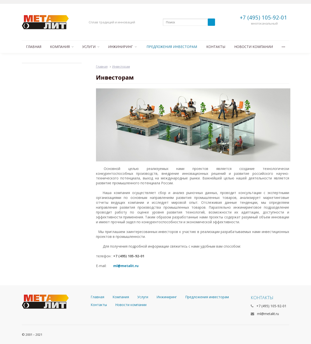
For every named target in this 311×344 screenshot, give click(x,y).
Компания (62, 46)
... (283, 45)
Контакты (215, 46)
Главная (33, 46)
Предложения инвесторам (172, 46)
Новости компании (253, 46)
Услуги (90, 46)
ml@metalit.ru (125, 265)
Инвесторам (121, 67)
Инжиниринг (122, 46)
